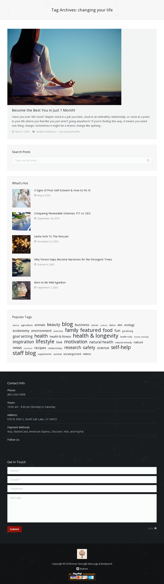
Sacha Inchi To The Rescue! (51, 236)
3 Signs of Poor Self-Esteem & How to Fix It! (62, 190)
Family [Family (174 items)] (71, 330)
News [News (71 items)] (17, 348)
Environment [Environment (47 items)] (41, 331)
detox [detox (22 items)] (112, 325)
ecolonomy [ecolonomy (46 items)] (21, 331)
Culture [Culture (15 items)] (103, 325)
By (70, 131)
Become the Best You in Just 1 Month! (43, 110)
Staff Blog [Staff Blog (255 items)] (24, 353)
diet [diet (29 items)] (119, 325)
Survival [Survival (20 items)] (58, 354)
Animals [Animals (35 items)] (40, 325)
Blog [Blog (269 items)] (67, 324)
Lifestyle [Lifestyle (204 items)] (45, 341)
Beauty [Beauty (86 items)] (53, 324)
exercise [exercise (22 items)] (58, 331)
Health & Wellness (46, 131)
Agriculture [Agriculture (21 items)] (27, 325)
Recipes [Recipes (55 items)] (40, 348)
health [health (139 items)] (41, 336)
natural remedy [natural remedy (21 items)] (123, 342)
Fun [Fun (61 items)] (117, 330)
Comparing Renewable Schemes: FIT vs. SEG (62, 213)
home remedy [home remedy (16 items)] (141, 336)
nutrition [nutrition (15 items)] (28, 348)
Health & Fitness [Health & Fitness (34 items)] (60, 336)
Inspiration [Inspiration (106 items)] (23, 342)
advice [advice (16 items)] (16, 325)
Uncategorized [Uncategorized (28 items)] (72, 354)
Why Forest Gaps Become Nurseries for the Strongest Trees (73, 259)
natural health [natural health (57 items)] (101, 342)
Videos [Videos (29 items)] (87, 354)
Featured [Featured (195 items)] (90, 330)
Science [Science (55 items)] (103, 348)
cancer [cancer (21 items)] (94, 325)
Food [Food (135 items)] (108, 330)
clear (150, 528)
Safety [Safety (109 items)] (89, 347)
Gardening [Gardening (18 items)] (127, 331)
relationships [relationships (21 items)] (55, 348)
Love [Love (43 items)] (59, 342)
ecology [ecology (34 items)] (129, 325)
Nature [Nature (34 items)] (138, 342)
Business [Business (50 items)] (82, 324)
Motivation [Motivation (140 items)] (75, 341)
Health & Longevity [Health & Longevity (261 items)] (95, 336)
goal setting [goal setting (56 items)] (23, 336)
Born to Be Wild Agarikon (50, 282)
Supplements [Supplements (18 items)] (45, 354)
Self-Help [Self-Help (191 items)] (121, 347)
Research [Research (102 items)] (72, 347)
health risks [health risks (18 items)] (126, 336)
